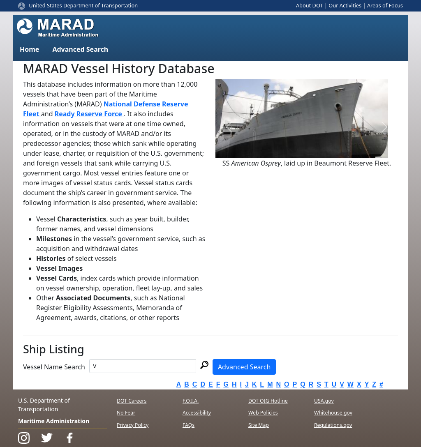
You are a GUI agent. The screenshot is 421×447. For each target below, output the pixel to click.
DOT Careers (131, 400)
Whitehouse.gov (333, 412)
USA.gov (324, 400)
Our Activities (344, 5)
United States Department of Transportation (83, 5)
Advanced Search (244, 366)
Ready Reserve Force (89, 113)
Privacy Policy (132, 425)
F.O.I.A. (191, 400)
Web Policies (263, 412)
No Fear (126, 412)
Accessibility (197, 412)
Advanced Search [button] (80, 49)
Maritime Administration (53, 421)
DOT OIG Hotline (268, 400)
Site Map (258, 425)
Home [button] (29, 49)
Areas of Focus (385, 5)
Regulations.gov (333, 425)
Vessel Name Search (54, 366)
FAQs (188, 425)
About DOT (309, 5)
